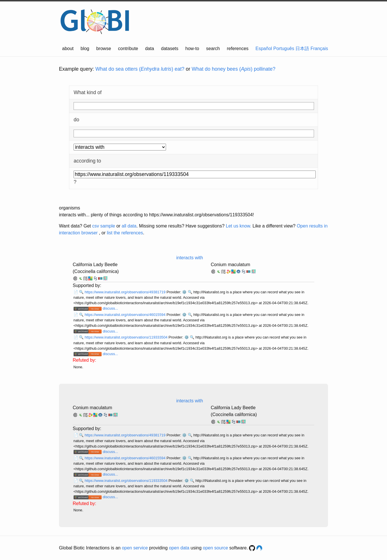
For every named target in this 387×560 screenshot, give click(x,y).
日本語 (302, 48)
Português (283, 48)
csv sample (103, 225)
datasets (169, 48)
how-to (192, 48)
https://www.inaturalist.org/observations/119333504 (127, 337)
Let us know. (238, 225)
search (213, 48)
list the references (125, 232)
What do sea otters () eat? (139, 69)
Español (264, 48)
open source (215, 547)
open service (135, 547)
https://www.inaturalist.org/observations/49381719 (126, 292)
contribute (128, 48)
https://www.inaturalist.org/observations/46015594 (126, 314)
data (149, 48)
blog (85, 48)
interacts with (189, 257)
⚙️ (184, 292)
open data (179, 547)
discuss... (110, 308)
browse (103, 48)
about (68, 48)
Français (319, 48)
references (237, 48)
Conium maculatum (230, 264)
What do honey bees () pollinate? (233, 69)
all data (129, 225)
